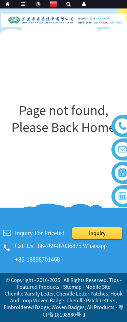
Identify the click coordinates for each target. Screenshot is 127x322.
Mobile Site (97, 286)
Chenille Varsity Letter (29, 293)
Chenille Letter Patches (82, 293)
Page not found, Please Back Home (63, 119)
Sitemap (72, 286)
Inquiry (97, 233)
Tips (114, 280)
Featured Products (38, 286)
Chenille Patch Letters (90, 300)
